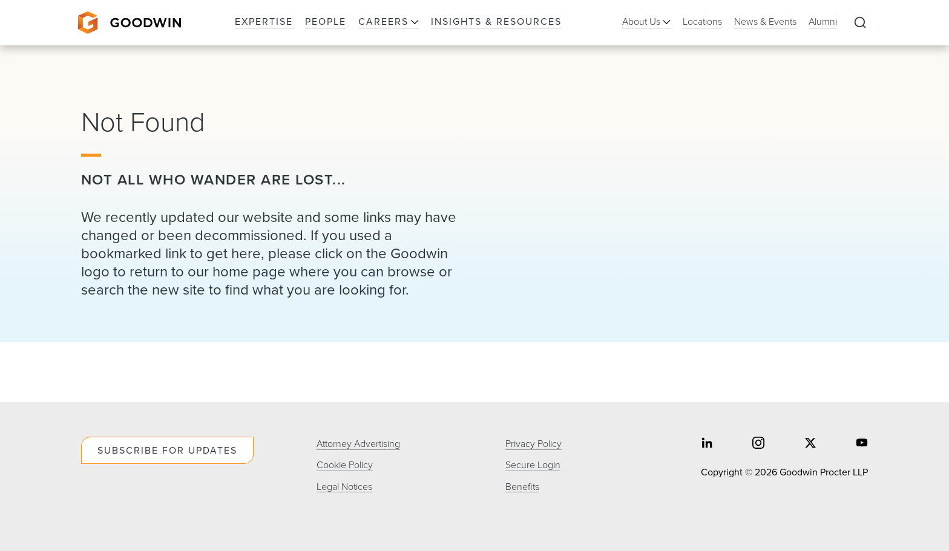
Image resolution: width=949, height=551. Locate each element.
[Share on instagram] (758, 444)
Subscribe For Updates (167, 450)
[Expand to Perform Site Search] (860, 23)
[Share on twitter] (810, 444)
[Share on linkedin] (707, 444)
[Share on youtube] (862, 444)
